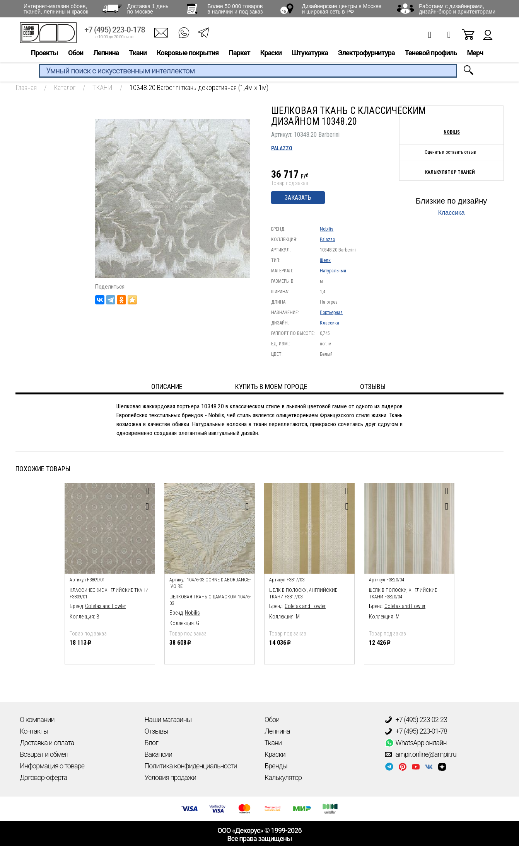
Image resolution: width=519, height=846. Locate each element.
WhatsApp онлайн (416, 743)
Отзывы (156, 731)
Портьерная (331, 312)
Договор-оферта (43, 777)
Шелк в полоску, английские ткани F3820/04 (403, 594)
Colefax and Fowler (105, 606)
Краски (271, 53)
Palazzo (281, 148)
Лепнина (106, 53)
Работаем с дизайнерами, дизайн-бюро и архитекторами (457, 9)
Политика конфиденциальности (191, 766)
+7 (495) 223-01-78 (416, 731)
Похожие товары (42, 469)
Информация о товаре (52, 766)
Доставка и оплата (47, 743)
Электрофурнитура (366, 53)
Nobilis (326, 229)
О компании (37, 719)
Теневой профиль (431, 53)
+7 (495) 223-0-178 (114, 30)
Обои (75, 53)
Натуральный (333, 271)
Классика (329, 323)
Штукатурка (310, 53)
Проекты (44, 53)
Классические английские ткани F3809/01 (109, 594)
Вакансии (158, 754)
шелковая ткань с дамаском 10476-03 (210, 600)
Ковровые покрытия (188, 53)
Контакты (34, 731)
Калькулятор (283, 777)
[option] (110, 571)
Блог (151, 743)
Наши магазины (168, 719)
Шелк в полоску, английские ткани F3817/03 (303, 594)
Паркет (239, 53)
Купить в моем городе (271, 386)
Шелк (325, 260)
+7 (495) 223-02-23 (416, 719)
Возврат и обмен (44, 754)
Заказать (298, 197)
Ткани (138, 53)
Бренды (276, 766)
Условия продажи (170, 777)
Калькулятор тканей (450, 172)
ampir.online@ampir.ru (421, 754)
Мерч (475, 53)
